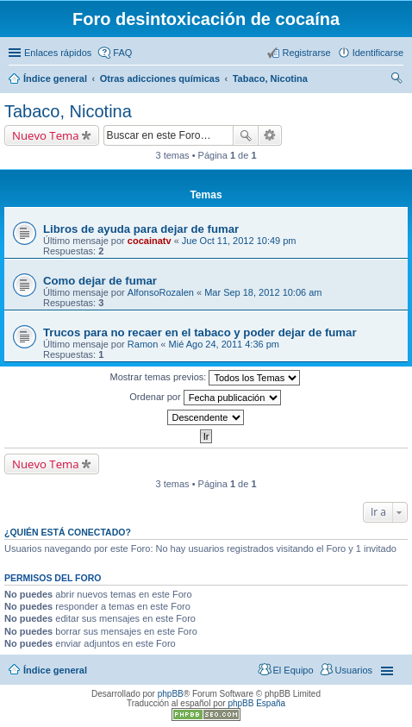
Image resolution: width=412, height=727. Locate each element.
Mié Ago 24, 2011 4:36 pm (224, 344)
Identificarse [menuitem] (378, 52)
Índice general (55, 670)
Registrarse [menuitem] (306, 52)
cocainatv (150, 240)
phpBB (171, 694)
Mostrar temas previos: (205, 377)
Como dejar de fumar (100, 280)
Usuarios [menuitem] (353, 670)
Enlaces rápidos (57, 52)
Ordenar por (204, 397)
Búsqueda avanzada (270, 135)
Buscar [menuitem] (396, 80)
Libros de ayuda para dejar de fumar (141, 228)
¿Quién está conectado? (67, 532)
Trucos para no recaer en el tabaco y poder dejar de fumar (200, 332)
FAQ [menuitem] (122, 52)
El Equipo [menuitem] (293, 670)
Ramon (143, 344)
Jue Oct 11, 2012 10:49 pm (239, 240)
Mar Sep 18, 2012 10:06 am (262, 292)
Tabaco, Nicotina (68, 111)
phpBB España (256, 703)
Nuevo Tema (45, 135)
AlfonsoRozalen (161, 292)
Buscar (246, 135)
